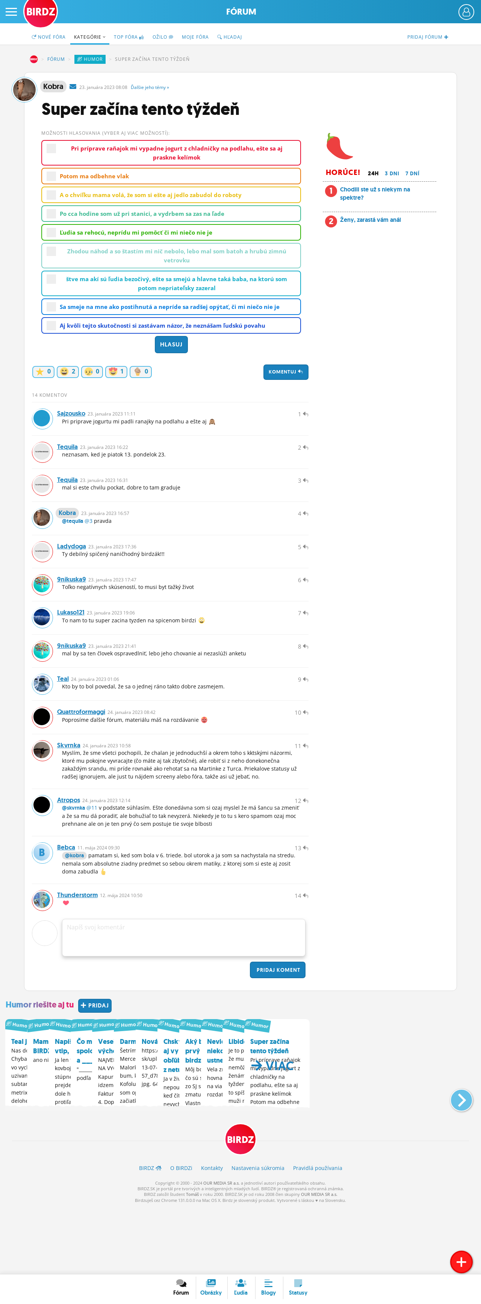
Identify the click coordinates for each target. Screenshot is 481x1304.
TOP (129, 37)
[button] (455, 1162)
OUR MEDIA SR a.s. (221, 1250)
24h (373, 173)
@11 (91, 864)
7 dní (412, 173)
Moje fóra (195, 37)
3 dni (392, 173)
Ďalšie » (150, 87)
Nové (49, 37)
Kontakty (212, 1235)
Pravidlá (317, 1235)
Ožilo (163, 37)
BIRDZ (33, 59)
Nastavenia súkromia (257, 1235)
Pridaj (277, 1036)
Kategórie (90, 37)
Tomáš (192, 1261)
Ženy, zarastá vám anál (370, 220)
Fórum (241, 12)
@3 (88, 539)
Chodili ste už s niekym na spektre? (375, 193)
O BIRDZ (181, 1235)
